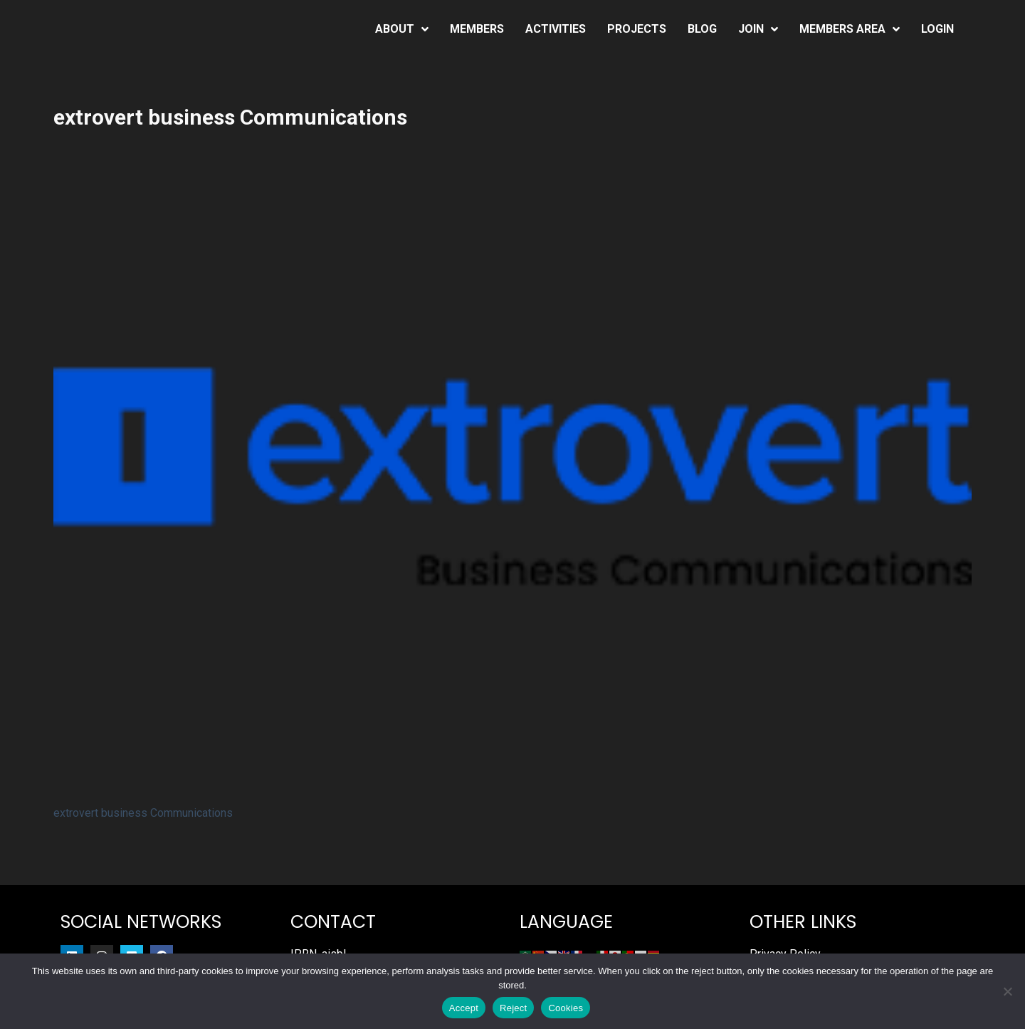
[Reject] (1007, 991)
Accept (463, 1008)
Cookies (565, 1008)
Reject (513, 1008)
